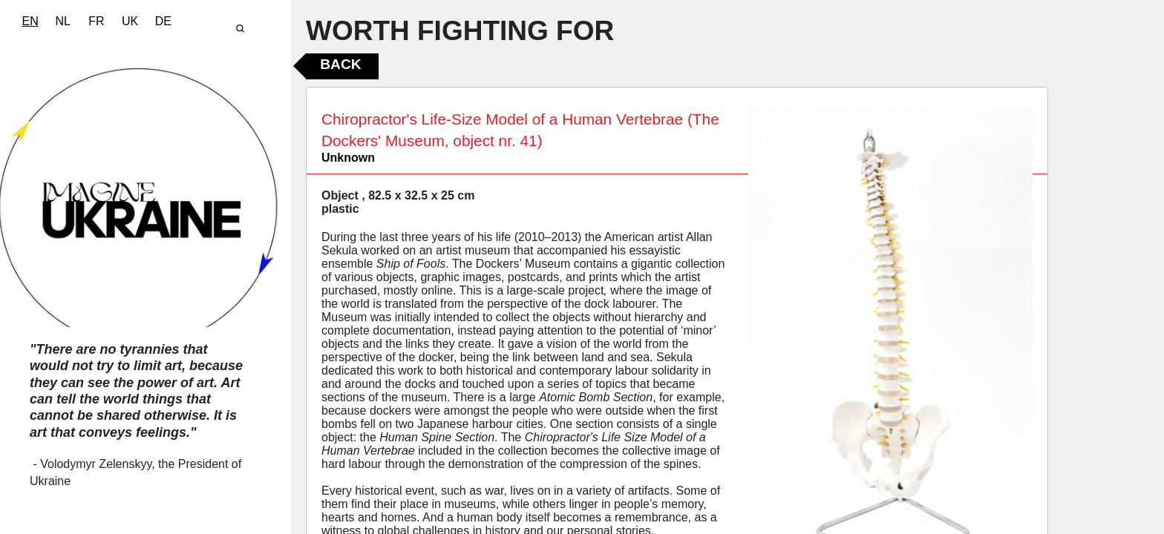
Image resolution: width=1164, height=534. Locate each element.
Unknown (348, 157)
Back (340, 64)
